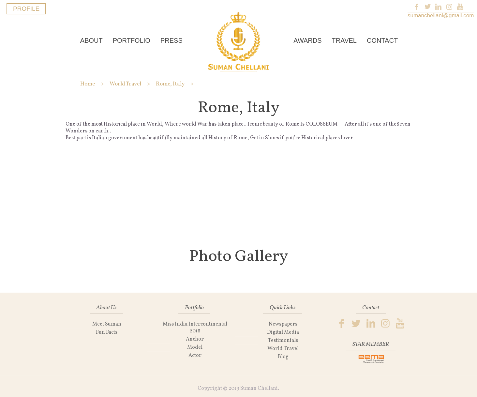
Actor (194, 355)
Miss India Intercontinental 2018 (195, 328)
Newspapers (283, 324)
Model (194, 347)
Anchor (195, 339)
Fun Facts (106, 332)
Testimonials (283, 340)
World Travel (283, 348)
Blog (283, 356)
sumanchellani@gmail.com (441, 15)
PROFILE (26, 8)
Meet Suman (106, 324)
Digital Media (283, 332)
